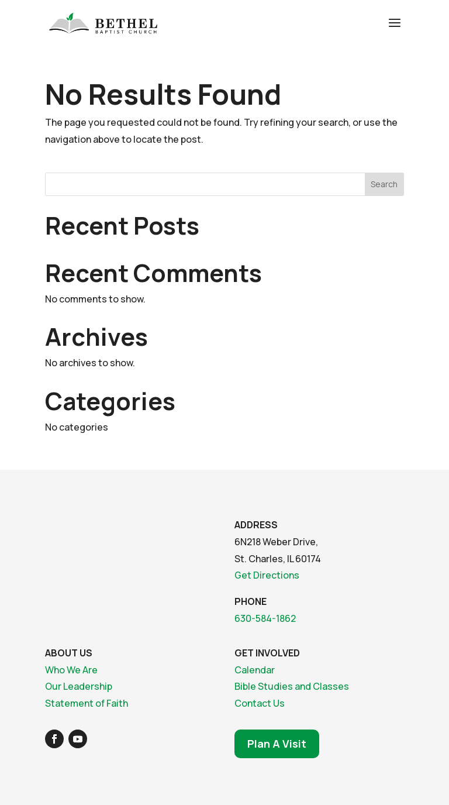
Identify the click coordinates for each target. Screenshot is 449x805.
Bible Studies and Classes (291, 686)
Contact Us (259, 703)
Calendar (254, 669)
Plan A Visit (276, 744)
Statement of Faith (86, 703)
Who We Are (71, 669)
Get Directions (266, 575)
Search (384, 184)
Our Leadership (78, 686)
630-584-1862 (265, 618)
